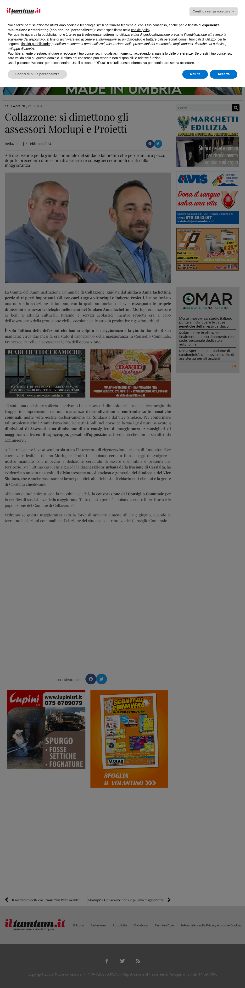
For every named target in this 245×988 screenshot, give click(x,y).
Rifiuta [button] (195, 74)
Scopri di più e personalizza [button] (37, 74)
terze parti (76, 34)
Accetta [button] (223, 74)
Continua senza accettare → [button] (213, 11)
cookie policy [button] (140, 30)
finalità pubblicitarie (35, 44)
